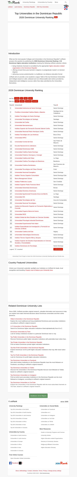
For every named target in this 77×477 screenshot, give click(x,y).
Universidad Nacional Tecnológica (25, 203)
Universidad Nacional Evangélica (25, 172)
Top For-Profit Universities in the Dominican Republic (27, 355)
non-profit (28, 101)
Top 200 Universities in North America (21, 412)
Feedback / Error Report (38, 396)
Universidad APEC (20, 138)
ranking (17, 98)
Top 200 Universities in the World (20, 409)
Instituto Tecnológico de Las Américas (26, 134)
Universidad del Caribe (22, 122)
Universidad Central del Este (24, 142)
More (56, 2)
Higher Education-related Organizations (52, 438)
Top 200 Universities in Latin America (21, 415)
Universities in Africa (16, 444)
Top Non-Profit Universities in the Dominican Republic (27, 348)
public (16, 101)
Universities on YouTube (47, 418)
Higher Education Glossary (48, 447)
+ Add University (58, 249)
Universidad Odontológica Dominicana (27, 235)
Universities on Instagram (48, 415)
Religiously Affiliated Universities (50, 444)
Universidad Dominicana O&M (24, 149)
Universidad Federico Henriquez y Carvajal (28, 155)
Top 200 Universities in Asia (18, 424)
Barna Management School (23, 178)
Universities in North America (18, 435)
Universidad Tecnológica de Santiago (26, 119)
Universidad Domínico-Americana (25, 191)
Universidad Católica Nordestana (25, 165)
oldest (30, 98)
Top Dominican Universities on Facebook (23, 360)
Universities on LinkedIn (47, 424)
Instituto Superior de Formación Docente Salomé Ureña (32, 128)
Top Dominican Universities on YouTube (23, 382)
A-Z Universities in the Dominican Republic (24, 326)
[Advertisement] (38, 36)
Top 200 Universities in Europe (19, 418)
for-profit (35, 101)
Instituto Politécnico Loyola (23, 181)
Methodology (23, 470)
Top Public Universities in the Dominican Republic (26, 337)
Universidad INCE (20, 214)
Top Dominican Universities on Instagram (23, 375)
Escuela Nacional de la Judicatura (25, 146)
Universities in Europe (17, 441)
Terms (40, 470)
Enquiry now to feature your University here (39, 270)
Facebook (13, 463)
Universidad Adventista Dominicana (26, 188)
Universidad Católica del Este (24, 231)
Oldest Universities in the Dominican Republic (25, 319)
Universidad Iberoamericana (24, 125)
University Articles (46, 435)
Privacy (45, 470)
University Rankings (29, 2)
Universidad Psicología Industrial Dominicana (29, 220)
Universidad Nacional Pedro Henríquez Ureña (29, 131)
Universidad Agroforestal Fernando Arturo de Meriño (31, 194)
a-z (21, 98)
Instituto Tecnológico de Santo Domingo (27, 116)
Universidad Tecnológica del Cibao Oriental (28, 169)
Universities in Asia (16, 447)
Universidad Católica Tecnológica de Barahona (29, 161)
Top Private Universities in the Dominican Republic (26, 342)
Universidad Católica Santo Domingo (26, 152)
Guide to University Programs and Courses (52, 432)
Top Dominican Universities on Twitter (22, 368)
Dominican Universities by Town (21, 331)
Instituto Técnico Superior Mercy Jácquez (28, 238)
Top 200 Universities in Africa (18, 421)
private (22, 101)
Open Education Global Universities (20, 458)
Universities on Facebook (48, 409)
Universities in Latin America (18, 438)
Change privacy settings (54, 470)
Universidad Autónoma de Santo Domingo (28, 108)
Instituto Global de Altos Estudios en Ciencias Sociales (32, 217)
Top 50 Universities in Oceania (19, 427)
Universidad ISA (20, 197)
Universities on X (45, 412)
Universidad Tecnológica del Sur (25, 200)
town (25, 98)
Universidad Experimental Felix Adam (26, 223)
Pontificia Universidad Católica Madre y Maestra (30, 112)
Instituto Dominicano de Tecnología (26, 246)
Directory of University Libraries (49, 441)
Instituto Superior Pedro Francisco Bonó (27, 184)
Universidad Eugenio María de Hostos (27, 211)
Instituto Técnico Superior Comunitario (27, 175)
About (17, 470)
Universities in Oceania (17, 450)
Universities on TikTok (47, 421)
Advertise (35, 470)
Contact (30, 470)
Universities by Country (45, 2)
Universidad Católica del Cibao (24, 158)
